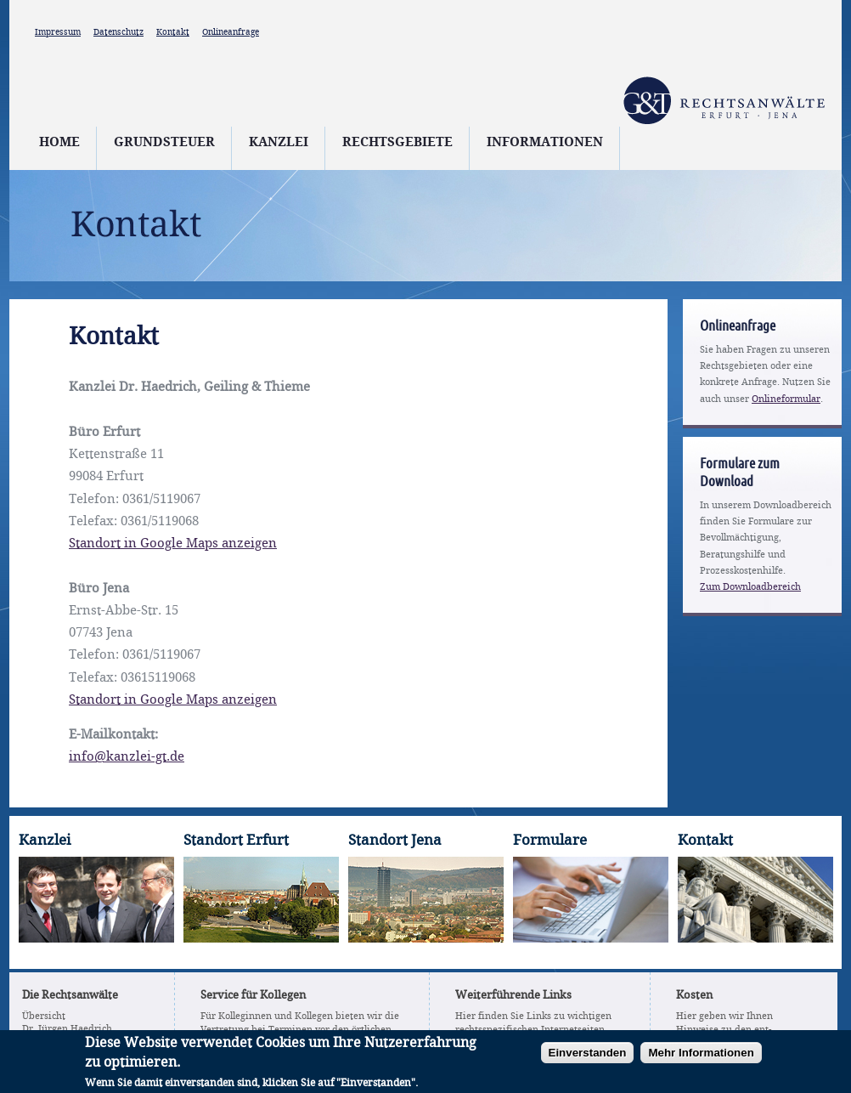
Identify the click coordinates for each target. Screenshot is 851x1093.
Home (59, 143)
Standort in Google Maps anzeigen (173, 544)
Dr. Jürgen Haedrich (67, 1029)
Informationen (545, 143)
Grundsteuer (164, 143)
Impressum (58, 32)
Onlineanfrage (230, 32)
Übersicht (43, 1016)
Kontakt (172, 32)
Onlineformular (786, 399)
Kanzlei (278, 143)
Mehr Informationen (700, 1057)
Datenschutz (118, 32)
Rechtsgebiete (397, 143)
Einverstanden (588, 1057)
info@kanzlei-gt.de (126, 757)
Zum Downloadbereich (750, 587)
